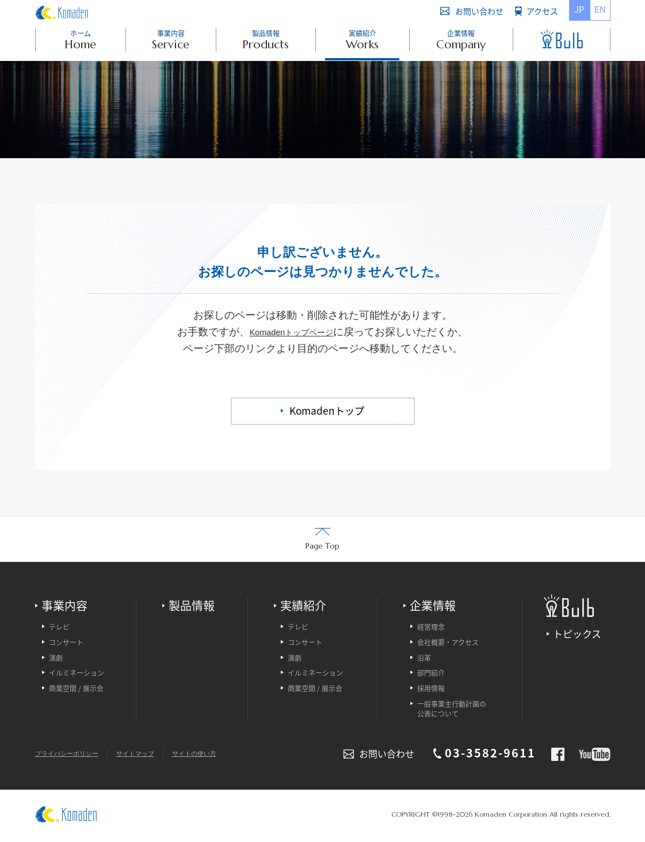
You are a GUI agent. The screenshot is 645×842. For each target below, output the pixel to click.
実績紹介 (303, 606)
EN (600, 9)
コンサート (66, 644)
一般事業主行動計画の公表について (451, 710)
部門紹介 (431, 675)
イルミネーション (76, 675)
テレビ (59, 628)
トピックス (577, 634)
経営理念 (431, 628)
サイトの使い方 (205, 755)
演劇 (56, 659)
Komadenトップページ (291, 332)
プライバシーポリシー (69, 755)
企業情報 (433, 606)
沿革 (424, 659)
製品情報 (192, 606)
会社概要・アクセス (448, 644)
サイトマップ (142, 755)
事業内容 (64, 606)
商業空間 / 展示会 (76, 690)
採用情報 (431, 690)
